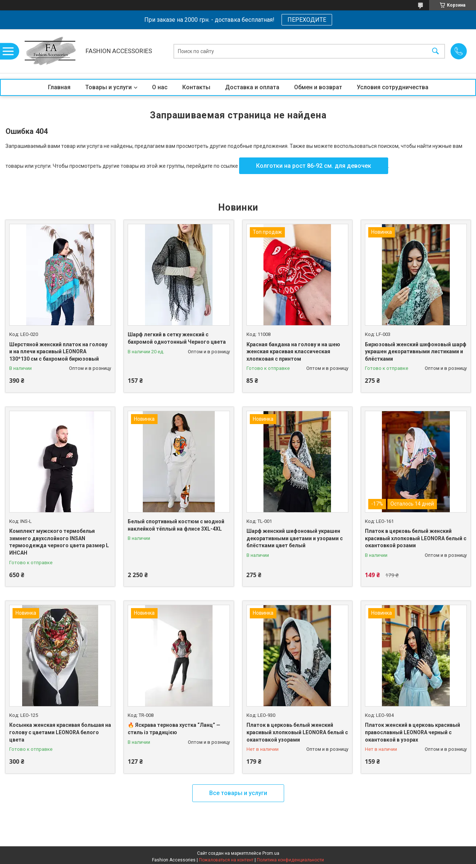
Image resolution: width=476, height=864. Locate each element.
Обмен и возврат (318, 87)
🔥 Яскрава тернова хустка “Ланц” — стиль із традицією (174, 728)
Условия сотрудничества (392, 87)
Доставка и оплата (252, 87)
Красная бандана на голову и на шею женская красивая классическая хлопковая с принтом (293, 351)
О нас (160, 87)
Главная (59, 87)
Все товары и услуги (238, 793)
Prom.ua (270, 853)
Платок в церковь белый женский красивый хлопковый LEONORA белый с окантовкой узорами (297, 732)
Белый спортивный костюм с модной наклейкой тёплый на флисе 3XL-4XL (176, 525)
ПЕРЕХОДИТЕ (306, 19)
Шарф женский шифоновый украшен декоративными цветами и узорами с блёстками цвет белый (294, 538)
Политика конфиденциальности (290, 860)
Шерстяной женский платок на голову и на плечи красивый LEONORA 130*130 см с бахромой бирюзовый (58, 351)
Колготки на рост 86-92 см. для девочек (313, 165)
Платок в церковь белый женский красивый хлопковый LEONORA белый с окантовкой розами (415, 538)
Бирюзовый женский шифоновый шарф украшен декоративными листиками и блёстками (415, 351)
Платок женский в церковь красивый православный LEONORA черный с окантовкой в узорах (412, 732)
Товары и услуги (108, 87)
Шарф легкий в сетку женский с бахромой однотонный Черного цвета (177, 338)
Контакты (196, 87)
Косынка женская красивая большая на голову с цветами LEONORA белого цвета (60, 732)
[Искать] (435, 51)
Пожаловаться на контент (226, 860)
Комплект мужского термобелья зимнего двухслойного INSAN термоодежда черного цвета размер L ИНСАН (59, 542)
